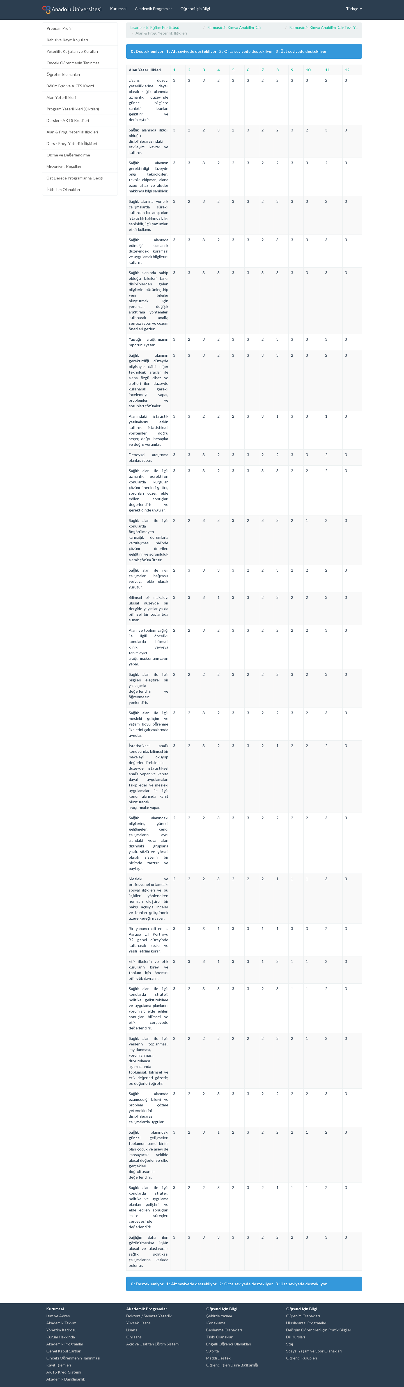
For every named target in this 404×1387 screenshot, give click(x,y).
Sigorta (212, 1351)
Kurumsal (118, 8)
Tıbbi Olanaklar (219, 1336)
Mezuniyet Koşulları (64, 166)
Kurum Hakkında (60, 1336)
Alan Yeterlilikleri (61, 97)
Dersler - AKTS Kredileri (68, 120)
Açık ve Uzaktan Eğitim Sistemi (153, 1343)
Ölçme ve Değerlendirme (68, 155)
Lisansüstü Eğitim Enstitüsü (154, 27)
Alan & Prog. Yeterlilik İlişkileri (72, 131)
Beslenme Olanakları (224, 1329)
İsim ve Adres (58, 1315)
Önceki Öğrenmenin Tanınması (73, 62)
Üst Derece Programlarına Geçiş (75, 178)
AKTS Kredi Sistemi (63, 1372)
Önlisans (134, 1336)
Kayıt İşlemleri (58, 1365)
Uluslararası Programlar (306, 1322)
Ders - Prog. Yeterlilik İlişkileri (72, 143)
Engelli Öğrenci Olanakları (228, 1343)
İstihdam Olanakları (63, 189)
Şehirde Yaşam (219, 1315)
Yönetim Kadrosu (61, 1329)
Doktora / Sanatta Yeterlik (149, 1315)
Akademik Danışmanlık (65, 1379)
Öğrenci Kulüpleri (301, 1358)
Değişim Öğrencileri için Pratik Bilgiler (318, 1329)
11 (327, 69)
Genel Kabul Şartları (63, 1351)
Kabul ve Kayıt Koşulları (67, 39)
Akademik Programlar (153, 8)
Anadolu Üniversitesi (72, 10)
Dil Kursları (295, 1336)
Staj (289, 1343)
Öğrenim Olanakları (303, 1315)
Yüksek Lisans (138, 1322)
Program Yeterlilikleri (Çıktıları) (73, 108)
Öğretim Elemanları (63, 74)
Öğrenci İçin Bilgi (195, 8)
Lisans (131, 1329)
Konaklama (215, 1322)
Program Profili (59, 28)
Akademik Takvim (61, 1322)
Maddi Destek (218, 1358)
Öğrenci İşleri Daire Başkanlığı (232, 1365)
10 (308, 69)
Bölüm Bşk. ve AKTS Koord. (71, 85)
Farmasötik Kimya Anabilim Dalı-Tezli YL (324, 27)
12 (347, 69)
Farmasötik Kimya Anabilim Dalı (234, 27)
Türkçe (354, 8)
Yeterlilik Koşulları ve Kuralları (72, 51)
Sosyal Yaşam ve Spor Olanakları (314, 1351)
